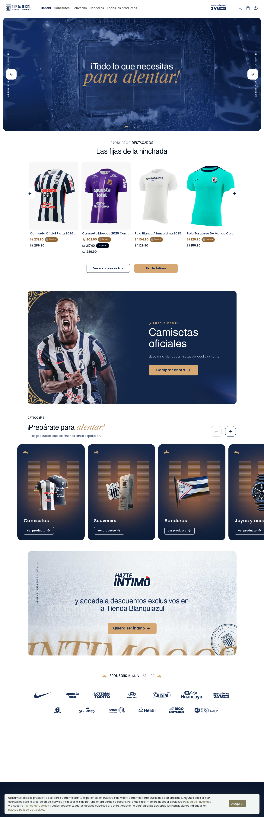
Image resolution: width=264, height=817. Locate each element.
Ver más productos (108, 268)
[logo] (19, 8)
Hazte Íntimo (156, 268)
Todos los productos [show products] (122, 8)
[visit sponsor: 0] (218, 7)
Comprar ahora (173, 370)
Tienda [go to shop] (45, 8)
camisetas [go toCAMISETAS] (62, 8)
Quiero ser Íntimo (132, 628)
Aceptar (237, 804)
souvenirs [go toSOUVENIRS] (80, 8)
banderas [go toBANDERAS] (97, 8)
